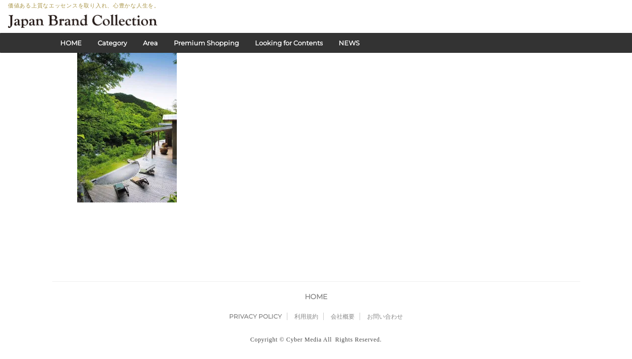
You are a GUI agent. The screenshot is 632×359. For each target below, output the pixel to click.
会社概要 (343, 277)
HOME (71, 43)
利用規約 (306, 277)
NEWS (349, 43)
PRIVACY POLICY (255, 277)
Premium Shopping (206, 43)
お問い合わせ (385, 277)
